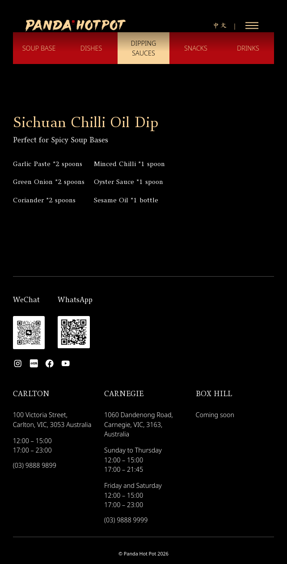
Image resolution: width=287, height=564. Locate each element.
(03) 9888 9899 (34, 465)
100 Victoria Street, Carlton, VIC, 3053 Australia (52, 419)
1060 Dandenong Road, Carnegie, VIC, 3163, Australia (138, 424)
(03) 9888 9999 (126, 520)
